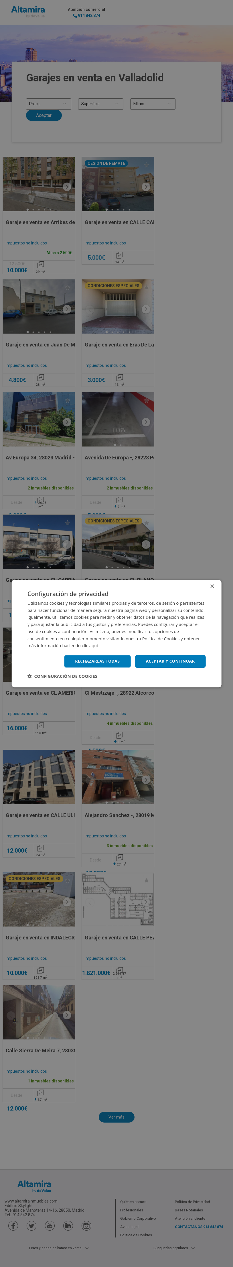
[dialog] (116, 633)
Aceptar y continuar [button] (170, 661)
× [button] (212, 586)
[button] (62, 676)
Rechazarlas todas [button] (97, 661)
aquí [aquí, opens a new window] (93, 646)
